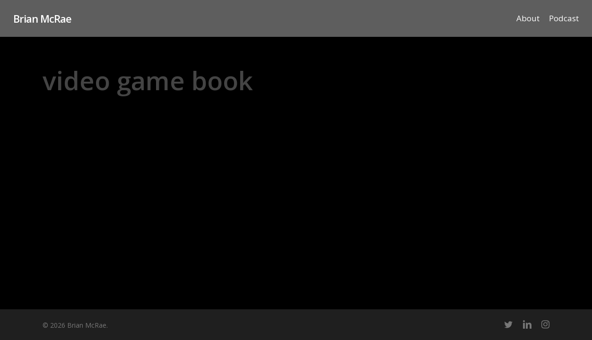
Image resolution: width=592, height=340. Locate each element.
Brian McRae (42, 18)
